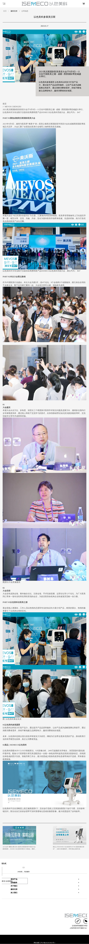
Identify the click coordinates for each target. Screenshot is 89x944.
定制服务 (14, 873)
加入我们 (14, 883)
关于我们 (14, 877)
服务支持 (14, 880)
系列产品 (14, 870)
